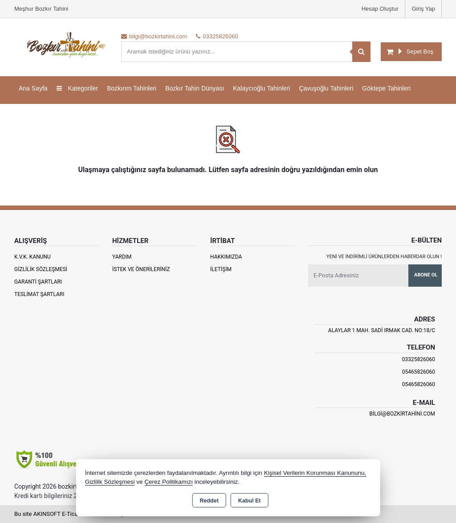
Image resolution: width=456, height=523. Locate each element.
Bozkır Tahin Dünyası (194, 88)
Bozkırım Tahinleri (131, 88)
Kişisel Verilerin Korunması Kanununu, (315, 472)
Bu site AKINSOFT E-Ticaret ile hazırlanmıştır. (72, 514)
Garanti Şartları (38, 282)
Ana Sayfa (33, 88)
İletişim (221, 269)
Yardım (122, 257)
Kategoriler (77, 88)
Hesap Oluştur (380, 8)
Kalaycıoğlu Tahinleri (261, 88)
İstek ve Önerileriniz (141, 269)
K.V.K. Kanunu (32, 257)
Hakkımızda (226, 257)
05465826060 (418, 372)
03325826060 (418, 359)
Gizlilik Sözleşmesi (40, 269)
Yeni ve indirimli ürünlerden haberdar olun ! (384, 256)
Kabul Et (249, 501)
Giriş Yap (423, 8)
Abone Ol (425, 275)
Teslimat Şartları (39, 294)
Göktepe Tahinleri (386, 88)
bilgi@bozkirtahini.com (402, 414)
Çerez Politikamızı (168, 481)
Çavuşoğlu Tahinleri (326, 88)
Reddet (209, 501)
